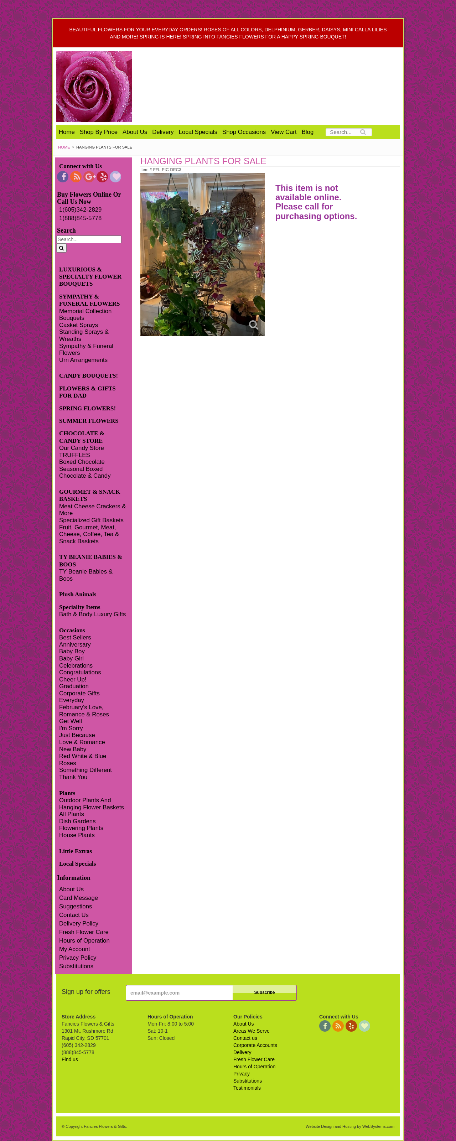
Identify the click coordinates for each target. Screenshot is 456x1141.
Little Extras (75, 851)
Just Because (77, 735)
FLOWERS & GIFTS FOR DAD (87, 392)
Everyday (71, 700)
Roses (67, 763)
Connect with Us (80, 166)
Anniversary (75, 644)
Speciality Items (79, 607)
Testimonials (247, 1088)
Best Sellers (75, 637)
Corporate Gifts (79, 693)
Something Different (85, 770)
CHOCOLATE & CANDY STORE (82, 437)
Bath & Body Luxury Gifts (92, 614)
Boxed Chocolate (82, 461)
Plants (67, 793)
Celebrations (76, 665)
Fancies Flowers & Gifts (273, 86)
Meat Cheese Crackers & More (92, 510)
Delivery (163, 132)
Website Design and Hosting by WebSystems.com (350, 1126)
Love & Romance (82, 742)
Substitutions (76, 966)
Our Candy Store (81, 448)
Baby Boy (72, 651)
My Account (74, 949)
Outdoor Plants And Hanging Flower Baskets (91, 804)
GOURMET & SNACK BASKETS (89, 495)
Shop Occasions (244, 132)
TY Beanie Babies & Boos (86, 575)
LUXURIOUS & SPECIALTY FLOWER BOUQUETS (90, 276)
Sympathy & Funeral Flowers (86, 350)
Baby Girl (71, 658)
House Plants (77, 835)
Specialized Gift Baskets (91, 520)
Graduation (74, 686)
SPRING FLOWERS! (87, 408)
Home (67, 132)
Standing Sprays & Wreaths (84, 335)
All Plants (71, 814)
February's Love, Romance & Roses (84, 711)
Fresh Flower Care (84, 932)
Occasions (72, 630)
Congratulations (80, 672)
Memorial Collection (85, 311)
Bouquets (71, 318)
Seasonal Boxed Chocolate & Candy (85, 472)
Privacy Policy (77, 957)
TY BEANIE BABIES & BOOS (90, 560)
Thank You (73, 777)
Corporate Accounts (255, 1045)
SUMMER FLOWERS (89, 420)
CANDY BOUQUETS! (88, 375)
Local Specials (198, 132)
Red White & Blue (82, 756)
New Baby (72, 749)
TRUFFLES (74, 455)
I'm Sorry (71, 728)
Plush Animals (77, 594)
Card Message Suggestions (78, 902)
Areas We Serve (251, 1031)
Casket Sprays (78, 325)
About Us (135, 132)
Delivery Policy (78, 923)
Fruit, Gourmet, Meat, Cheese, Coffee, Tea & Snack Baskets (89, 534)
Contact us (245, 1038)
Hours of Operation (84, 940)
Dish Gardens (77, 821)
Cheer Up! (72, 679)
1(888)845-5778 (80, 218)
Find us (70, 1059)
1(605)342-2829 (80, 209)
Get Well (70, 721)
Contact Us (74, 915)
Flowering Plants (81, 828)
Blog (308, 132)
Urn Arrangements (83, 360)
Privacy (241, 1074)
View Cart (283, 132)
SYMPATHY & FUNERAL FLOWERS (89, 300)
